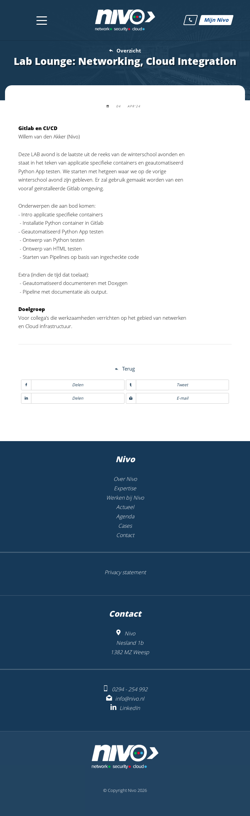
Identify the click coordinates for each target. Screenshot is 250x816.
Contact (125, 535)
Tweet (157, 385)
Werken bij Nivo (125, 497)
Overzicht (128, 50)
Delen (52, 385)
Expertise (125, 488)
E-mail (157, 398)
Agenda (125, 516)
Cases (125, 525)
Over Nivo (125, 479)
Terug (128, 368)
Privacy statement (125, 572)
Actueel (125, 507)
